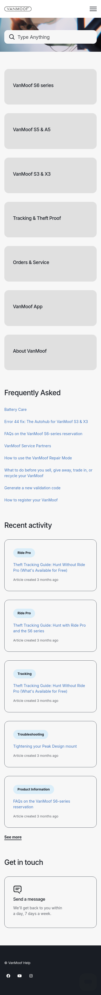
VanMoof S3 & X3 (32, 174)
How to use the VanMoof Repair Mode (38, 458)
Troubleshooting (31, 734)
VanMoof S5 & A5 (31, 129)
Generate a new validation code (32, 488)
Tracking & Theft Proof (37, 218)
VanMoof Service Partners (27, 445)
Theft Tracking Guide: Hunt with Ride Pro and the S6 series (49, 628)
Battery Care (15, 409)
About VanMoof (30, 351)
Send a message (29, 899)
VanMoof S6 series (33, 85)
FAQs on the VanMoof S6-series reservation (43, 433)
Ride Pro (24, 553)
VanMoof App (28, 306)
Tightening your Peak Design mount (45, 746)
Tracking (25, 674)
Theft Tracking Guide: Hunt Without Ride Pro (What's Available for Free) (49, 567)
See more (13, 837)
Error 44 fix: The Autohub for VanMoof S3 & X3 (46, 421)
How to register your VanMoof (31, 500)
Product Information (34, 789)
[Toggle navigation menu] (93, 8)
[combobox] (50, 37)
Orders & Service (31, 262)
